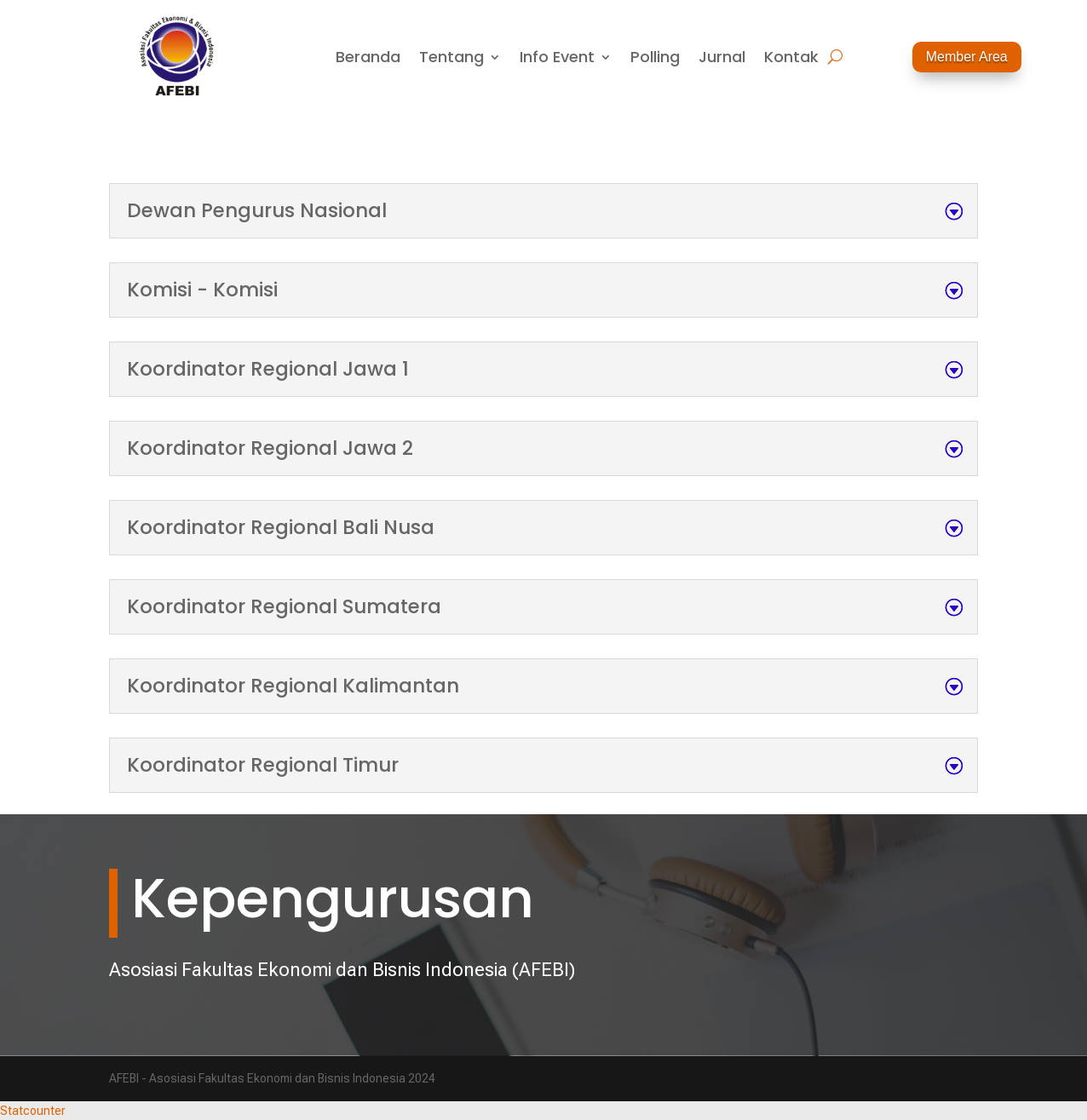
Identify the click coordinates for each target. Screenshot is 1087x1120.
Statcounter (33, 1110)
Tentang (451, 59)
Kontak (791, 59)
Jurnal (722, 59)
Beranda (368, 59)
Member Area (967, 56)
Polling (655, 59)
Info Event (557, 59)
